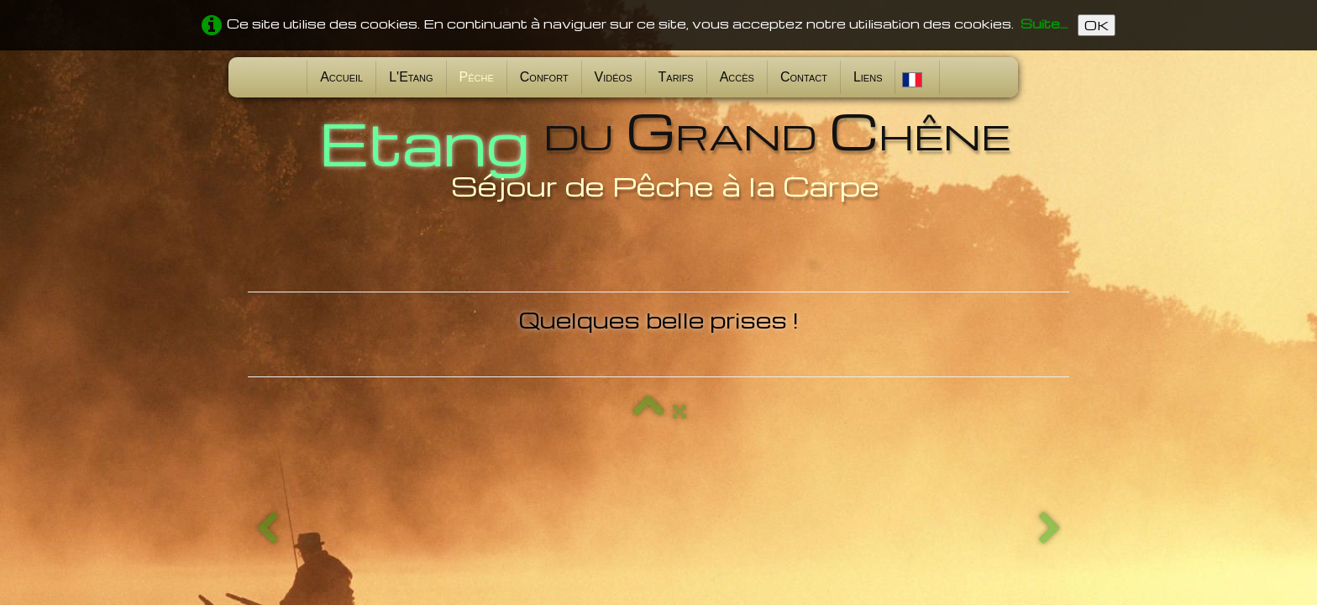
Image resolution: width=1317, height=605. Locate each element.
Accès (737, 77)
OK (1096, 25)
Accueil (341, 77)
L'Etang (411, 77)
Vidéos (613, 77)
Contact (803, 77)
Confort (544, 77)
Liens (868, 77)
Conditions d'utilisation (999, 505)
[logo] (658, 153)
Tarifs (676, 77)
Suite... (1044, 23)
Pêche (476, 77)
